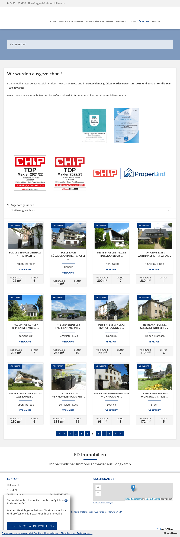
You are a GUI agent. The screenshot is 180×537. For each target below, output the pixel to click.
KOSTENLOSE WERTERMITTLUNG (32, 526)
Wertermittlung (126, 21)
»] (121, 433)
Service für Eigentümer (99, 21)
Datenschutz (86, 511)
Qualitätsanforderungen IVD (108, 511)
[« (59, 433)
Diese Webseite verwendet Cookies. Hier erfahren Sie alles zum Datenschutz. (47, 533)
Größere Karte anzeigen (103, 503)
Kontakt (157, 21)
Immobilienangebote (71, 21)
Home (53, 21)
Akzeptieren (170, 533)
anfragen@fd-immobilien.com (48, 3)
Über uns (144, 21)
